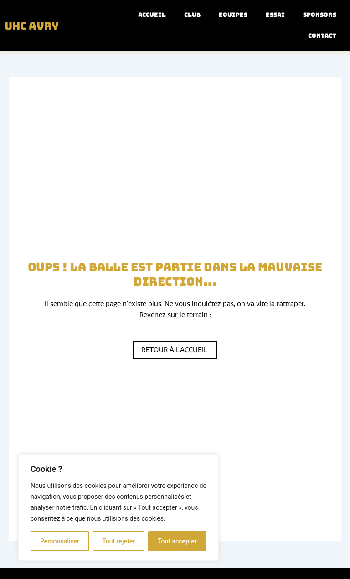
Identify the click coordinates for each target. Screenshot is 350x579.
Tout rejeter (118, 541)
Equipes (233, 14)
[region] (118, 507)
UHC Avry (35, 25)
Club (192, 14)
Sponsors (319, 14)
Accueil (152, 14)
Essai (275, 14)
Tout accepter (177, 541)
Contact (322, 35)
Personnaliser (59, 541)
